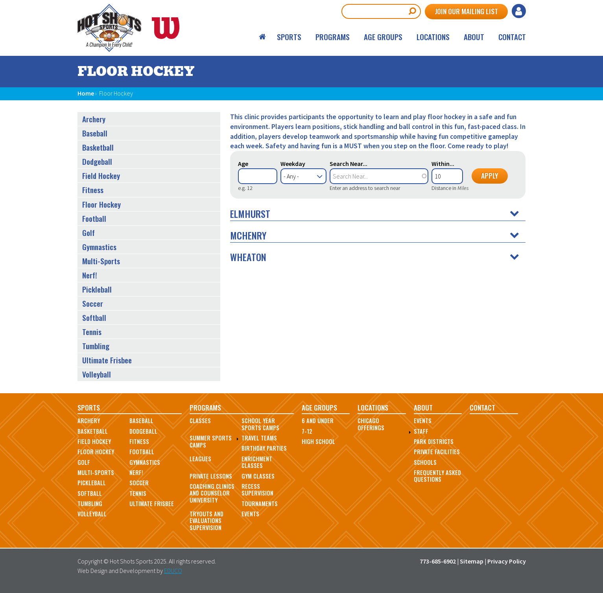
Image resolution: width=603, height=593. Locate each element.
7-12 (307, 431)
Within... (443, 164)
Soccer (92, 303)
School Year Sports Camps (260, 423)
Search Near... (348, 164)
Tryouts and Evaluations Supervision (206, 521)
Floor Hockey (101, 204)
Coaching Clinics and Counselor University (212, 493)
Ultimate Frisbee (107, 360)
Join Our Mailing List (466, 11)
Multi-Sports (101, 261)
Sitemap (471, 561)
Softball (94, 317)
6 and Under (318, 420)
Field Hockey (101, 175)
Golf (88, 232)
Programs (332, 36)
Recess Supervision (257, 489)
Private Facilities (437, 452)
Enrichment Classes (257, 462)
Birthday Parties (264, 448)
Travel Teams (259, 438)
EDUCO (173, 571)
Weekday (292, 164)
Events (250, 514)
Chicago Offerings (371, 423)
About (474, 36)
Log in (519, 11)
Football (94, 218)
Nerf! (89, 275)
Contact (512, 36)
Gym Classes (258, 476)
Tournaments (260, 503)
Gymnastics (99, 246)
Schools (425, 462)
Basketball (98, 147)
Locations (433, 36)
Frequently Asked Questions (437, 475)
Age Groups (383, 36)
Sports (289, 36)
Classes (200, 420)
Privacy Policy (506, 561)
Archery (93, 119)
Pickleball (97, 289)
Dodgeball (97, 161)
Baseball (94, 133)
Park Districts (434, 441)
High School (318, 441)
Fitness (92, 189)
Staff (421, 431)
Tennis (91, 331)
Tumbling (95, 346)
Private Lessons (211, 476)
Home (263, 36)
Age (243, 164)
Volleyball (96, 374)
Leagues (200, 459)
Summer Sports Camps (211, 441)
